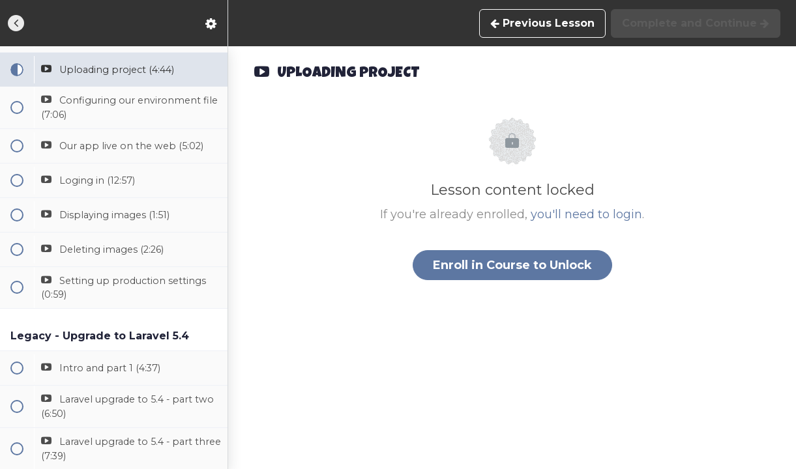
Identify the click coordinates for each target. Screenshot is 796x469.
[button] (16, 23)
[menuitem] (211, 23)
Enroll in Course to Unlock (512, 265)
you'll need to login (586, 214)
